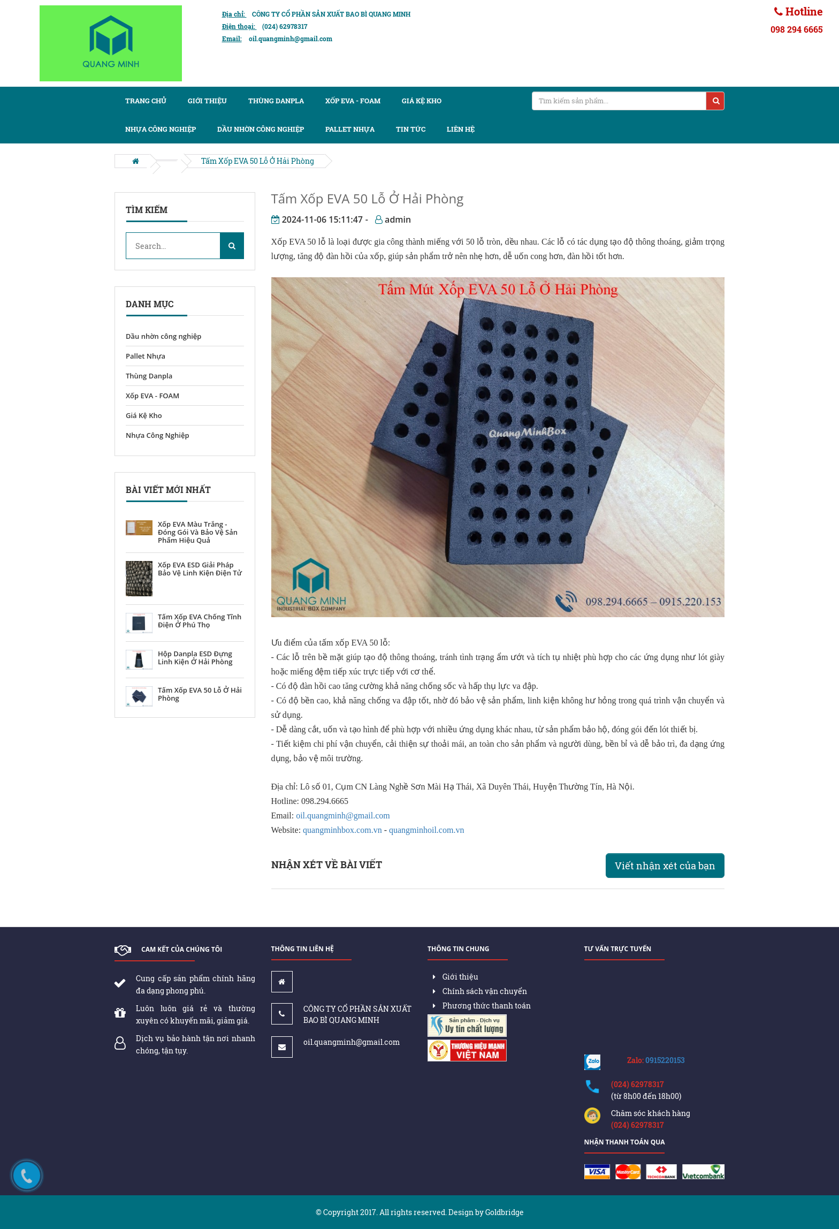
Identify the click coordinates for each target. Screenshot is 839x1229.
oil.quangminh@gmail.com (343, 815)
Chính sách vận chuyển (480, 991)
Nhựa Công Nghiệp (160, 129)
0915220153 (665, 1060)
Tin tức (410, 129)
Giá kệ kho (421, 100)
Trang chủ (145, 100)
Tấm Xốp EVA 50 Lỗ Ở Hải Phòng (257, 161)
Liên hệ (461, 129)
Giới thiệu (207, 100)
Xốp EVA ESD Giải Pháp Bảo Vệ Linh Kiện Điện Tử (200, 569)
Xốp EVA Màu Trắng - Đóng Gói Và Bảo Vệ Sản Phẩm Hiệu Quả (198, 532)
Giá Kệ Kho (144, 415)
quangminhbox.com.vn (342, 829)
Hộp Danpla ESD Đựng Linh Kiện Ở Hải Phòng (195, 658)
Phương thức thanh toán (482, 1005)
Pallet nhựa (350, 129)
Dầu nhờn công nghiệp (260, 129)
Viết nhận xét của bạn (665, 865)
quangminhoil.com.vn (426, 829)
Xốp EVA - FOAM (352, 100)
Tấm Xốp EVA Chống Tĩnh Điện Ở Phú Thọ (199, 621)
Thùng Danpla (276, 100)
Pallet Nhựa (145, 356)
